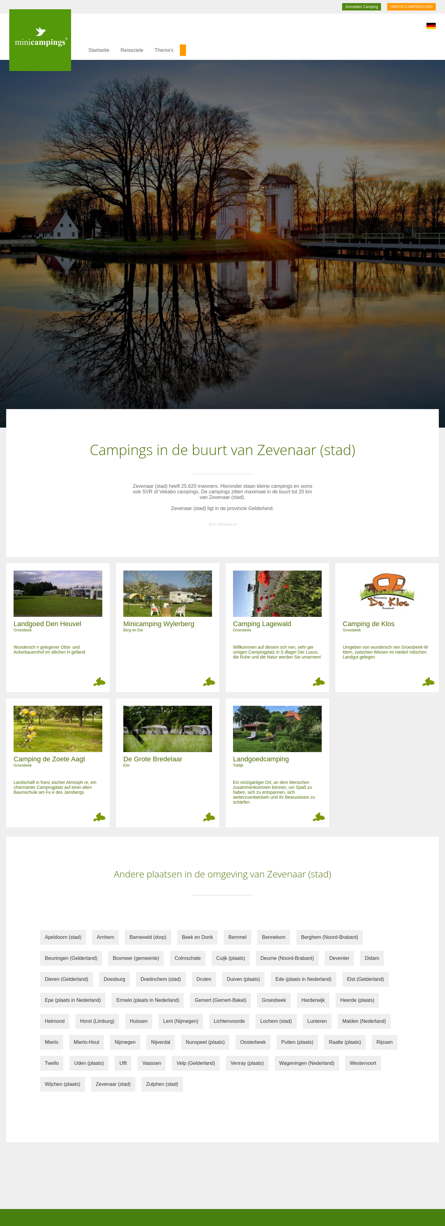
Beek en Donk (197, 937)
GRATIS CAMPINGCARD (411, 7)
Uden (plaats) (89, 1063)
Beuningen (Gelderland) (71, 958)
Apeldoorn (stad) (63, 937)
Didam (372, 958)
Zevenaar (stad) (113, 1084)
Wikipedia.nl (227, 524)
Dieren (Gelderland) (66, 979)
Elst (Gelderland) (365, 979)
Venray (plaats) (247, 1063)
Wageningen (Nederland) (306, 1063)
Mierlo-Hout (87, 1042)
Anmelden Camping (361, 7)
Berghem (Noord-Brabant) (329, 937)
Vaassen (151, 1063)
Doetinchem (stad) (161, 979)
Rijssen (384, 1042)
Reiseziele (132, 50)
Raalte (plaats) (345, 1042)
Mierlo (51, 1042)
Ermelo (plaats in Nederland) (147, 1000)
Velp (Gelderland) (195, 1063)
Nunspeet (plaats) (205, 1042)
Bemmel (237, 937)
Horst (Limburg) (97, 1021)
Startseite (98, 50)
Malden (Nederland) (364, 1021)
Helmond (55, 1021)
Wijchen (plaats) (62, 1084)
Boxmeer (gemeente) (136, 958)
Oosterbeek (253, 1042)
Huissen (139, 1021)
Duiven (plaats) (243, 979)
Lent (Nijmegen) (180, 1021)
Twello (52, 1063)
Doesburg (114, 979)
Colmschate (188, 958)
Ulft (123, 1063)
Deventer (339, 958)
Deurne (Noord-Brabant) (287, 958)
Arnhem (105, 937)
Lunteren (317, 1021)
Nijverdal (160, 1042)
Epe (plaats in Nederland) (73, 1000)
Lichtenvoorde (229, 1021)
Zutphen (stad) (162, 1084)
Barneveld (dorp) (147, 937)
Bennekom (274, 937)
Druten (204, 979)
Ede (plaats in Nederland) (303, 979)
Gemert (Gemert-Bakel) (220, 1000)
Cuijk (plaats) (230, 958)
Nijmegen (125, 1042)
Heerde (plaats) (357, 1000)
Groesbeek (274, 1000)
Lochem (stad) (276, 1021)
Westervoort (363, 1063)
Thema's (164, 50)
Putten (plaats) (297, 1042)
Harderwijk (313, 1000)
